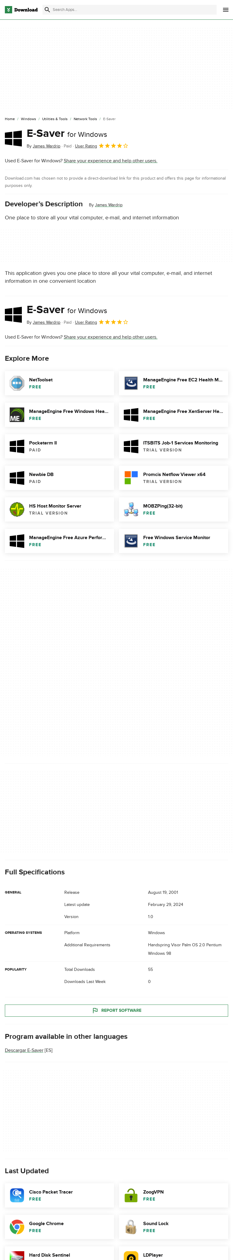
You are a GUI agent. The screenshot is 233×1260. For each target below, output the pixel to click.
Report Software (116, 1010)
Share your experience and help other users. (110, 161)
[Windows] (28, 119)
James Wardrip (109, 205)
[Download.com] (21, 9)
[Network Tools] (85, 119)
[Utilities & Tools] (55, 119)
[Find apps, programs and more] (129, 10)
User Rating (102, 146)
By (43, 146)
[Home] (10, 119)
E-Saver (67, 133)
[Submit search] (47, 10)
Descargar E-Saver (24, 1050)
